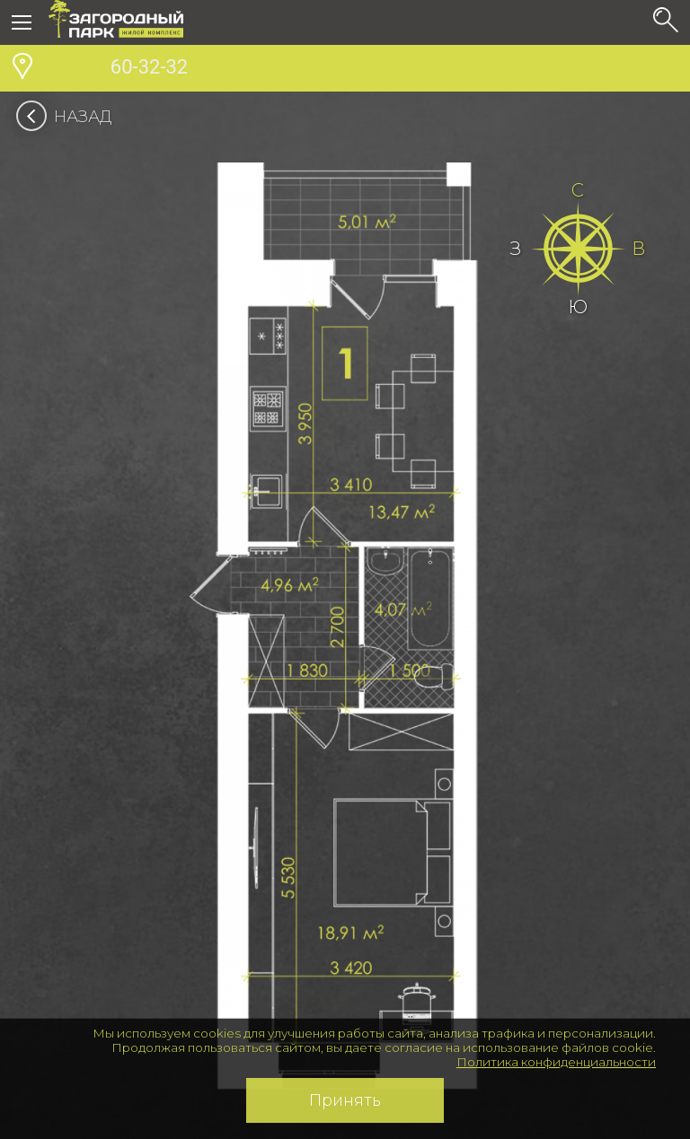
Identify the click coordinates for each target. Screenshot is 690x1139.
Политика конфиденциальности (556, 1062)
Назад (69, 117)
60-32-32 (118, 69)
